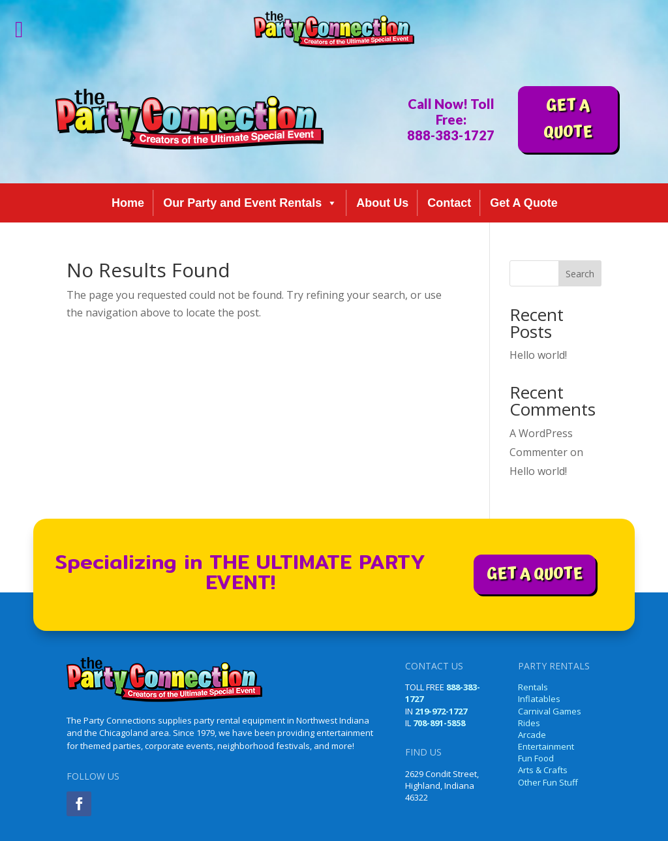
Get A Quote (524, 202)
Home (128, 202)
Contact (449, 202)
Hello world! (538, 355)
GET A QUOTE (567, 119)
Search (580, 274)
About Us (382, 202)
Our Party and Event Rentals (250, 203)
